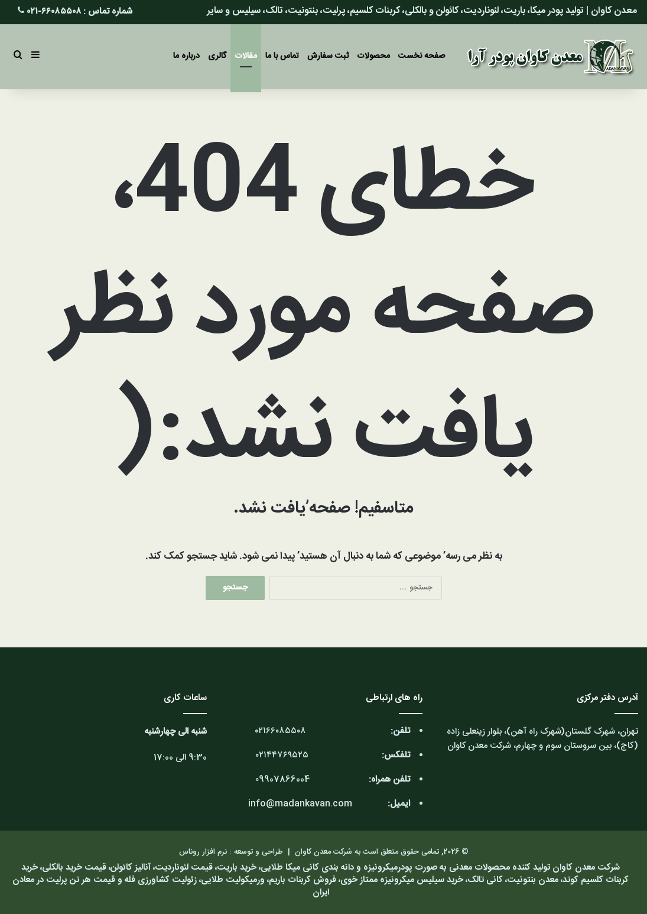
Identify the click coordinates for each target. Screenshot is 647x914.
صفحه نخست (421, 56)
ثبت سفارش (328, 56)
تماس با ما (282, 56)
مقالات (246, 56)
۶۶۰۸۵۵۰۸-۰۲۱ (54, 11)
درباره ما (186, 56)
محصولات (373, 56)
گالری (217, 56)
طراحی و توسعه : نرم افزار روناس (231, 851)
